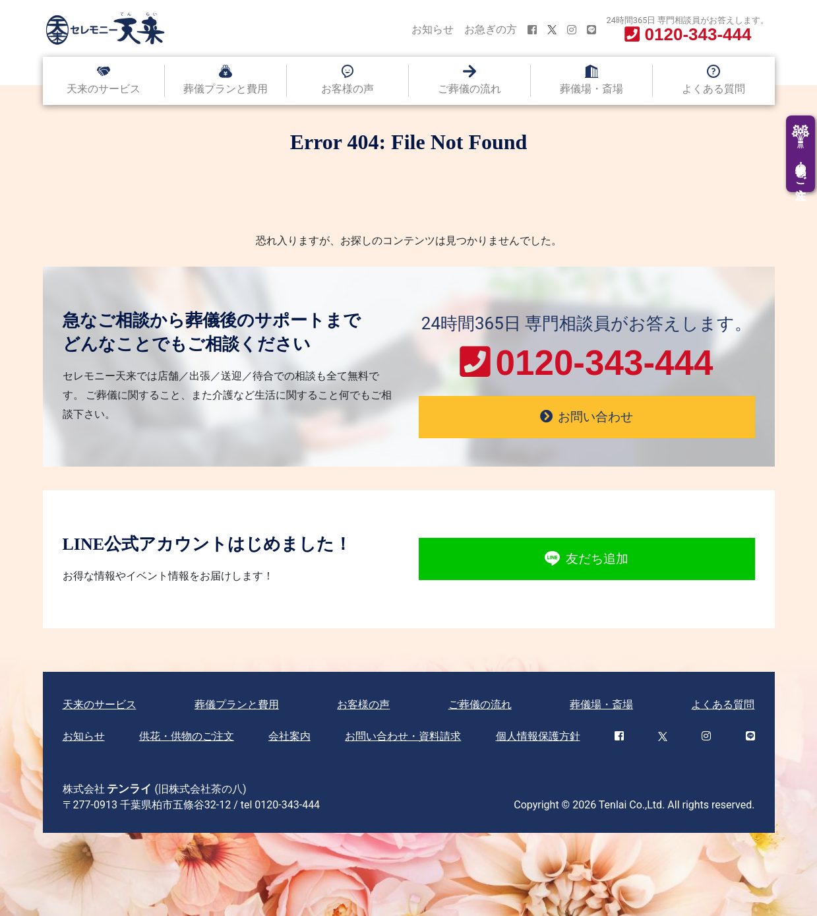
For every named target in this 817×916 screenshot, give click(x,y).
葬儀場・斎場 (591, 88)
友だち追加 (586, 559)
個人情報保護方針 (538, 736)
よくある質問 (713, 88)
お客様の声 (347, 88)
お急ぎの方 (490, 29)
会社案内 (289, 736)
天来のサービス (103, 88)
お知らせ (432, 29)
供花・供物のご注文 (186, 736)
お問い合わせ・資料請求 (403, 736)
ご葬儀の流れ (469, 88)
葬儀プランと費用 (225, 88)
